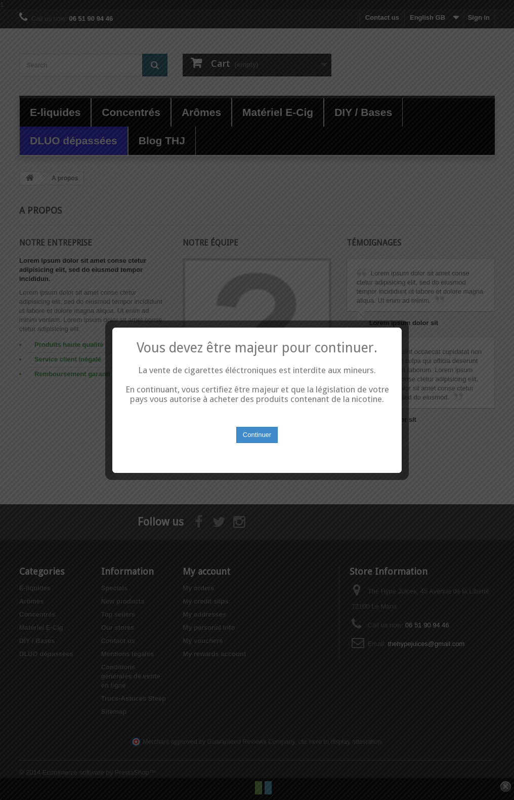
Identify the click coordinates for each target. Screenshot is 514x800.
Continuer (257, 427)
